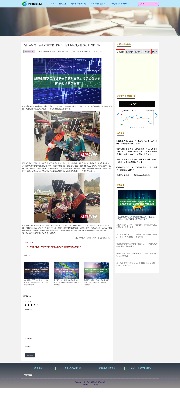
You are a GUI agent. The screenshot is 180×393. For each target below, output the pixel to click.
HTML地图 (101, 382)
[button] (118, 115)
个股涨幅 (120, 52)
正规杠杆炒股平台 (98, 4)
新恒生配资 (29, 51)
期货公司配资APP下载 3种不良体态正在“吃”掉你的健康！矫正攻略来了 (55, 247)
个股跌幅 (129, 52)
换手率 (155, 52)
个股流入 (138, 52)
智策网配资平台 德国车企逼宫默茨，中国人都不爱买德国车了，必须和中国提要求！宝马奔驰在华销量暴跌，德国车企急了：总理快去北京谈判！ (136, 151)
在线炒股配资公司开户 (119, 4)
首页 (52, 4)
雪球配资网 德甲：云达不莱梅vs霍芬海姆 (133, 175)
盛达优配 (62, 4)
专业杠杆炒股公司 (78, 4)
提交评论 (30, 355)
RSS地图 (94, 382)
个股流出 (147, 52)
